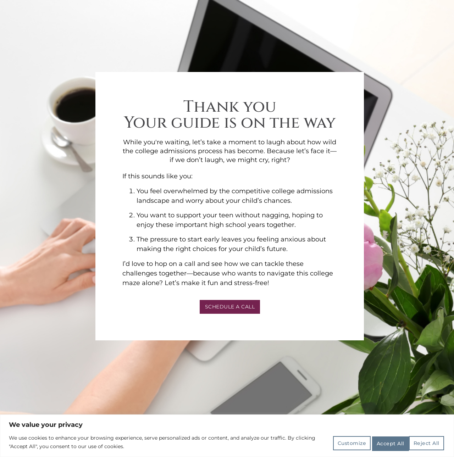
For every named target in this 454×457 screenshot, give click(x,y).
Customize (338, 442)
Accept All (424, 442)
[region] (227, 436)
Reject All (381, 442)
